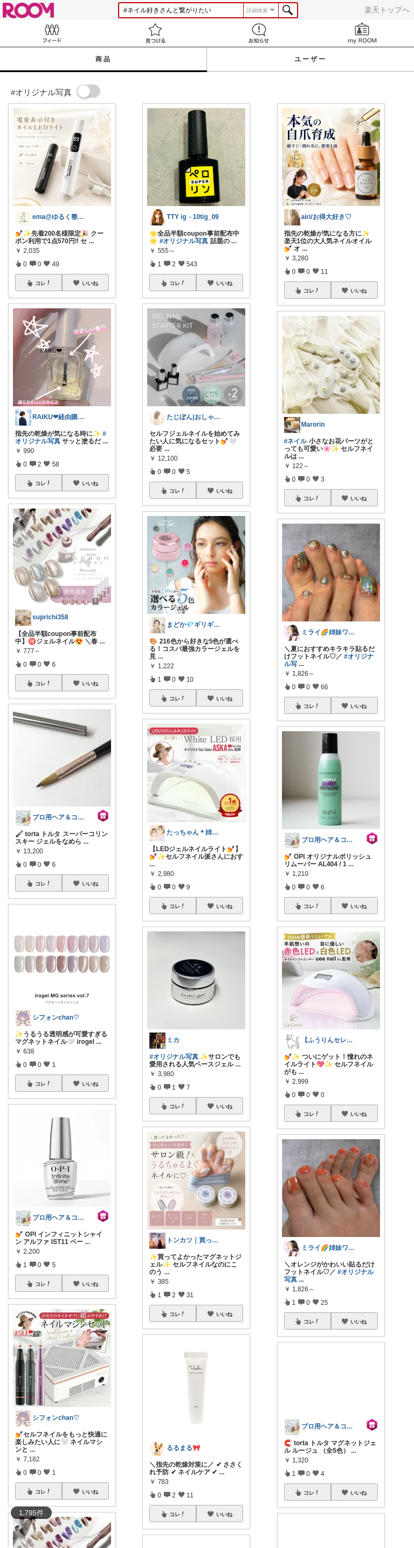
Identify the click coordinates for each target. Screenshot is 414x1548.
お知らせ (258, 33)
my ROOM (362, 33)
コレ (43, 283)
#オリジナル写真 (184, 241)
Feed (52, 33)
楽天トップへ (387, 9)
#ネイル (295, 441)
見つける (155, 33)
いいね (90, 283)
